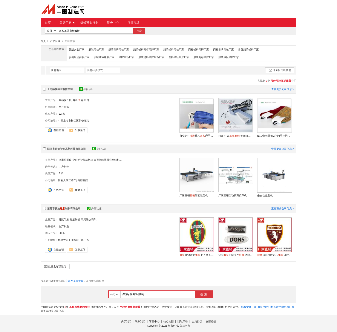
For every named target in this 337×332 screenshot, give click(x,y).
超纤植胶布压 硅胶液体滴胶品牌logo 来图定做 (274, 254)
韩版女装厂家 (76, 49)
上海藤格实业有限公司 (60, 88)
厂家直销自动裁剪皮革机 (232, 195)
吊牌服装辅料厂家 (248, 49)
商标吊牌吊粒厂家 (223, 49)
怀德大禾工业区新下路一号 (73, 239)
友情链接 (211, 321)
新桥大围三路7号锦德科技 (73, 180)
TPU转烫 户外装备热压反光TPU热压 (196, 254)
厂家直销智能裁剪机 (193, 195)
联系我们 (140, 321)
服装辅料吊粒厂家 (173, 49)
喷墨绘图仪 (65, 159)
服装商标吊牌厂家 (203, 57)
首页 (48, 22)
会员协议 (197, 321)
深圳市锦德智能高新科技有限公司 (66, 148)
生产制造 (64, 106)
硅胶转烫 (75, 219)
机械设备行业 (89, 22)
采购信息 (67, 22)
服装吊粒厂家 (96, 49)
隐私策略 (183, 321)
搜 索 (203, 294)
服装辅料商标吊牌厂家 (146, 49)
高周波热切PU (89, 219)
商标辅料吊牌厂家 (198, 49)
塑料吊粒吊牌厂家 (178, 57)
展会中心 (113, 22)
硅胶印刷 (64, 219)
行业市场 (133, 22)
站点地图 (168, 321)
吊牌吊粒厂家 (126, 57)
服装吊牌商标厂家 (79, 57)
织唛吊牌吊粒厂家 (118, 49)
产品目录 (55, 41)
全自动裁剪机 (265, 195)
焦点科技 (173, 325)
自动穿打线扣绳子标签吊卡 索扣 (196, 135)
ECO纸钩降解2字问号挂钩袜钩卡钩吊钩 (274, 135)
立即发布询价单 (74, 280)
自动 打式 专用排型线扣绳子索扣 (235, 135)
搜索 (139, 30)
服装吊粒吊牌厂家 (228, 57)
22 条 (62, 113)
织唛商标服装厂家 (104, 57)
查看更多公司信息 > (282, 88)
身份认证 (86, 88)
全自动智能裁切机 (82, 159)
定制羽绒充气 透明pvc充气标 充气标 (235, 254)
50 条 (62, 232)
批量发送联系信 (280, 70)
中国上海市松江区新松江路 (73, 120)
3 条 (61, 173)
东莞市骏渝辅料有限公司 (64, 208)
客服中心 (154, 321)
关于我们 (126, 321)
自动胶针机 (65, 99)
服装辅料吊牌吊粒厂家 (151, 57)
